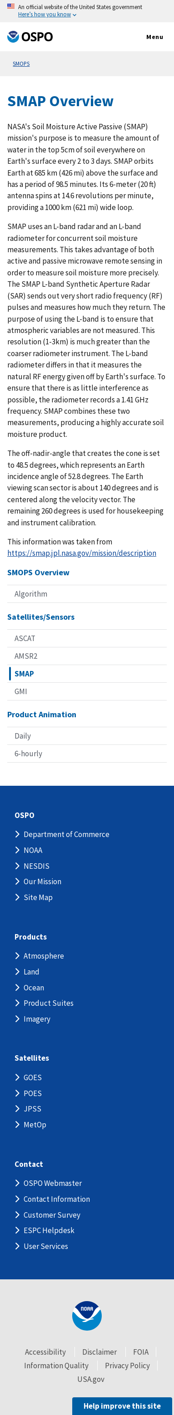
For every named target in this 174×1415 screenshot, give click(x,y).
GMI (21, 691)
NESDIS (37, 866)
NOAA (33, 850)
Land (32, 972)
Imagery (37, 1019)
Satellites (32, 1058)
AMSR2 (26, 656)
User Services (46, 1246)
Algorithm (31, 594)
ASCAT (25, 638)
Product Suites (49, 1003)
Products (31, 937)
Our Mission (42, 881)
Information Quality (56, 1366)
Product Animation (41, 714)
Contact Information (57, 1199)
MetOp (35, 1125)
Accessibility (45, 1352)
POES (33, 1093)
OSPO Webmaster (53, 1183)
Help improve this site (122, 1406)
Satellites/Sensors (41, 617)
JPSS (32, 1109)
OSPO (25, 815)
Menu (145, 37)
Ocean (34, 988)
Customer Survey (52, 1215)
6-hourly (28, 754)
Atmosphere (44, 956)
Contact (29, 1164)
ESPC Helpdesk (49, 1230)
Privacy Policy (127, 1366)
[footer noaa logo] (87, 1316)
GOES (33, 1077)
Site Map (38, 897)
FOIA (141, 1352)
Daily (23, 736)
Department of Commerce (66, 834)
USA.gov (90, 1379)
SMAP (24, 674)
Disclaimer (99, 1352)
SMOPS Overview (38, 572)
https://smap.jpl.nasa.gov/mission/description (81, 553)
